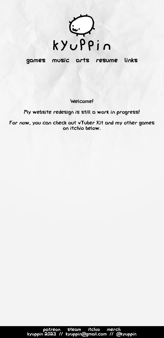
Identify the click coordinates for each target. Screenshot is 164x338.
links (131, 60)
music (60, 60)
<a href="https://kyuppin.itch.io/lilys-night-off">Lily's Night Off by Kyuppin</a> (85, 221)
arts (82, 60)
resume (107, 60)
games (36, 60)
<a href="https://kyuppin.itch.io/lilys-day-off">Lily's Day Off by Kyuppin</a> (85, 276)
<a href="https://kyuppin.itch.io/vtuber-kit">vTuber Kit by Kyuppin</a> (85, 166)
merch (114, 330)
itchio (94, 330)
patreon (52, 330)
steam (74, 330)
